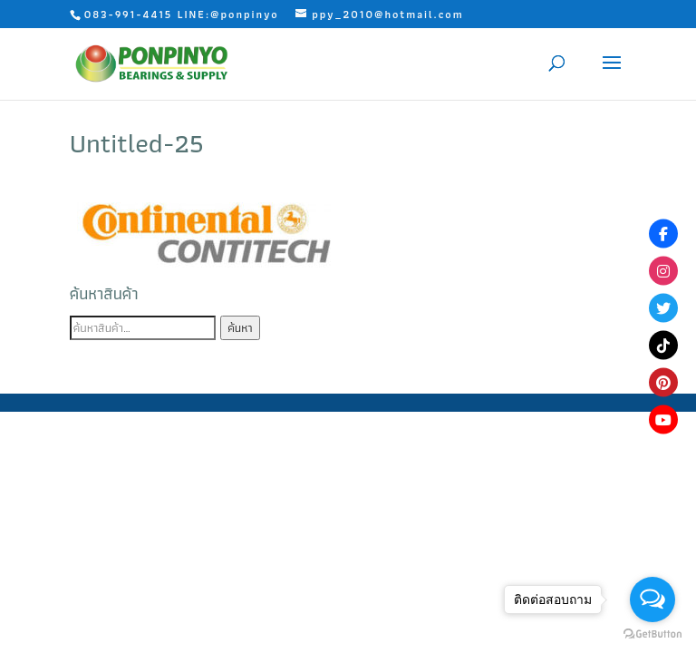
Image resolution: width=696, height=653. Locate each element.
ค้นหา (239, 327)
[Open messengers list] (652, 599)
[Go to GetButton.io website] (653, 634)
